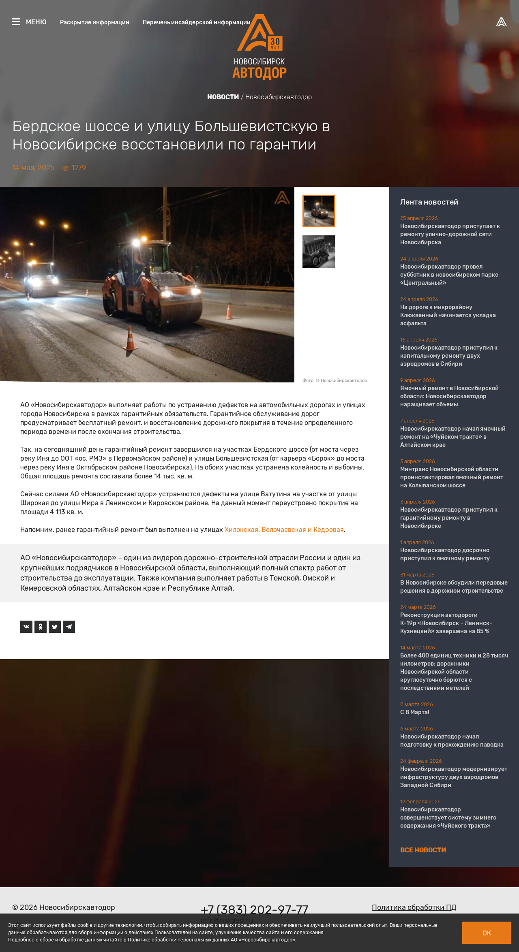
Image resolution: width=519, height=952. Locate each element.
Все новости (423, 850)
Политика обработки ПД (414, 907)
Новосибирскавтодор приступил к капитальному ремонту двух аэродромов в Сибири (449, 355)
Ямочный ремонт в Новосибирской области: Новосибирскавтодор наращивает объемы (449, 396)
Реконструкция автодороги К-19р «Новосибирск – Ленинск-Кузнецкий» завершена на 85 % (446, 623)
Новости (223, 97)
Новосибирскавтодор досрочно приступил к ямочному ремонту (445, 554)
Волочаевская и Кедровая (303, 530)
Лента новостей (429, 202)
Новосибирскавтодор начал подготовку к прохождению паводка (452, 740)
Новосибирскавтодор (278, 97)
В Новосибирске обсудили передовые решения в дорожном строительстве (454, 586)
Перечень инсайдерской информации (197, 22)
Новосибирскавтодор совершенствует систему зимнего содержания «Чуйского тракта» (448, 817)
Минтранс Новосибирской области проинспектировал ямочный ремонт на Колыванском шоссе (451, 477)
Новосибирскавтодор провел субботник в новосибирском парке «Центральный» (449, 274)
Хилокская (241, 530)
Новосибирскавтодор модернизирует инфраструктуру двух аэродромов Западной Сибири (453, 777)
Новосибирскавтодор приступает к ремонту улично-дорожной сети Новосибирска (450, 234)
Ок (487, 933)
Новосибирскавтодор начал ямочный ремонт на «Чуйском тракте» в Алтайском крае (453, 436)
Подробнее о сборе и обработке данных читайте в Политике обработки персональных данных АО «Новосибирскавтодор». (152, 940)
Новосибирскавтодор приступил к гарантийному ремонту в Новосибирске (449, 517)
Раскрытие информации (95, 22)
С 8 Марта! (414, 712)
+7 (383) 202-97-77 (254, 910)
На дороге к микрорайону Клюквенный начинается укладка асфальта (448, 315)
